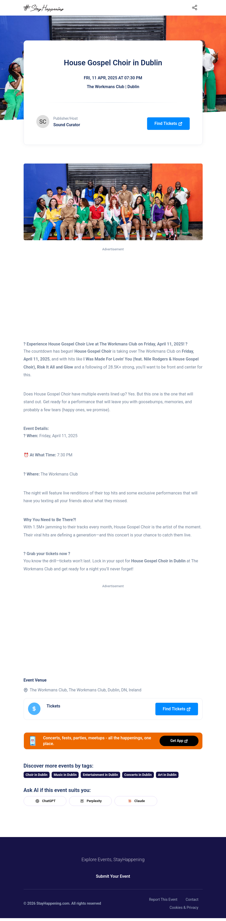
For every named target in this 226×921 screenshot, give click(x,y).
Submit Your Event (113, 876)
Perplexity (90, 801)
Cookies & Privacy (183, 907)
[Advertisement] (113, 291)
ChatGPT (45, 801)
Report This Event (163, 899)
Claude (136, 801)
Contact (192, 899)
